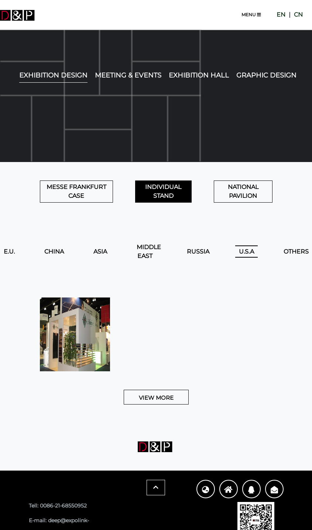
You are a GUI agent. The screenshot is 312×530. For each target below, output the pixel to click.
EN (281, 14)
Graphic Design (266, 75)
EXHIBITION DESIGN (53, 75)
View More (156, 397)
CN (298, 14)
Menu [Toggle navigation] (251, 14)
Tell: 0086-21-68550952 (58, 505)
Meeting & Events (128, 75)
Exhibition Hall (199, 75)
